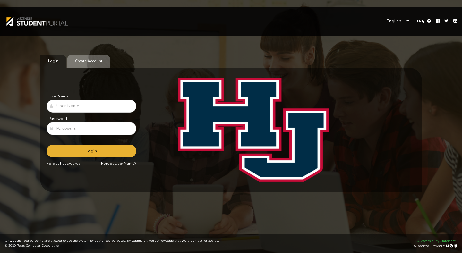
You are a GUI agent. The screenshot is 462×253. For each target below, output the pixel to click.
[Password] (91, 128)
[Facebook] (438, 21)
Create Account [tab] (88, 60)
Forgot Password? (64, 163)
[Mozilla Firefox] (448, 246)
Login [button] (92, 151)
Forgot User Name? (118, 163)
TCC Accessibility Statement (435, 241)
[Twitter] (446, 21)
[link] (37, 21)
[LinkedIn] (455, 21)
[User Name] (91, 106)
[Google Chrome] (452, 246)
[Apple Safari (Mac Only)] (455, 246)
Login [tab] (53, 60)
